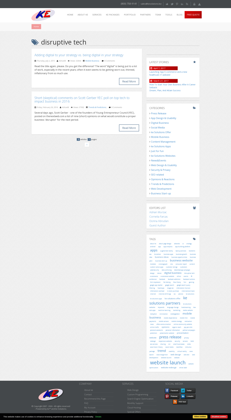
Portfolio (130, 14)
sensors (185, 341)
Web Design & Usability (164, 165)
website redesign (168, 367)
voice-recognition (162, 355)
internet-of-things (165, 294)
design (152, 273)
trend (161, 350)
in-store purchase (173, 291)
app (159, 247)
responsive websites (165, 341)
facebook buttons (189, 279)
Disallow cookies (219, 417)
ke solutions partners (168, 300)
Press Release (158, 113)
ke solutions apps (156, 299)
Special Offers (134, 411)
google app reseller (156, 285)
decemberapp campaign (182, 270)
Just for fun (157, 151)
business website (181, 260)
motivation (188, 321)
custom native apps (156, 267)
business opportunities (179, 257)
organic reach (176, 327)
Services (97, 14)
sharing (163, 344)
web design (176, 354)
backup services (181, 251)
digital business (173, 273)
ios (174, 294)
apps (153, 250)
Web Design (133, 390)
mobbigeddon (175, 314)
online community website (183, 324)
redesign (153, 341)
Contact (88, 394)
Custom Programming (137, 394)
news (152, 324)
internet (153, 294)
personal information (173, 330)
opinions (165, 327)
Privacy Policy (90, 411)
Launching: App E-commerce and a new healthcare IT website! (168, 73)
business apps (168, 254)
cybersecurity (154, 270)
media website (188, 310)
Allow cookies (200, 417)
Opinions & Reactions (163, 179)
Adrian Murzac (158, 212)
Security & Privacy (160, 170)
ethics (179, 276)
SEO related (157, 174)
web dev (186, 355)
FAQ (86, 403)
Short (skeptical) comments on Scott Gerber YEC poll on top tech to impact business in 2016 (81, 99)
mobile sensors (164, 321)
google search (169, 285)
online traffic (154, 327)
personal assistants (156, 330)
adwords (177, 244)
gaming (191, 282)
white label (183, 368)
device (159, 273)
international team (188, 291)
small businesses (178, 344)
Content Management (163, 141)
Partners (145, 14)
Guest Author (157, 225)
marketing (176, 310)
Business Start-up (161, 193)
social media (169, 347)
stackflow (179, 347)
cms (171, 264)
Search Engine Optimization (140, 398)
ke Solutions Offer (161, 132)
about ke (153, 244)
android (152, 247)
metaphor (153, 314)
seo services (154, 344)
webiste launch (166, 358)
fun (185, 282)
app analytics (168, 247)
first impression (155, 282)
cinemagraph (163, 264)
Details (98, 417)
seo (192, 341)
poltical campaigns (189, 330)
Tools (168, 14)
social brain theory (156, 347)
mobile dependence (170, 318)
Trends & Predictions (97, 107)
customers (183, 267)
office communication (163, 324)
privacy (186, 338)
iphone (180, 294)
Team (158, 14)
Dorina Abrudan (159, 221)
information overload (157, 291)
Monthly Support (135, 403)
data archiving (166, 270)
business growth (181, 254)
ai (183, 244)
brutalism (157, 254)
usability (172, 351)
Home (70, 14)
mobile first (184, 318)
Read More (129, 81)
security (177, 341)
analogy (189, 244)
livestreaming (185, 307)
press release (170, 336)
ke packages (112, 14)
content (192, 264)
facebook (162, 279)
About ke (83, 14)
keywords (161, 307)
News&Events (158, 160)
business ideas (162, 257)
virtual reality (182, 351)
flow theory (177, 282)
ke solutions (190, 294)
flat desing (166, 282)
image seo (170, 288)
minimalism (164, 314)
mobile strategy (176, 321)
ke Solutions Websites (163, 155)
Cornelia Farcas (158, 216)
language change (173, 307)
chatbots (153, 264)
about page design (165, 244)
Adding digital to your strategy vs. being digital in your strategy (78, 55)
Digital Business (160, 122)
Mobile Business (92, 61)
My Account (89, 407)
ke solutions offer (172, 298)
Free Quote (193, 14)
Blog (179, 14)
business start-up (161, 261)
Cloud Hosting (134, 407)
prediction (153, 333)
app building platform (182, 247)
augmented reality (166, 251)
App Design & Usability (163, 118)
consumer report (181, 264)
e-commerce (154, 276)
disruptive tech (189, 273)
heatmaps (161, 288)
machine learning (164, 310)
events (186, 276)
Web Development (161, 188)
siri (169, 344)
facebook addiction (174, 279)
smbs (189, 344)
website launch (168, 362)
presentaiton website (167, 333)
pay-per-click (188, 327)
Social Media (158, 127)
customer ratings (171, 267)
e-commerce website (167, 276)
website (176, 358)
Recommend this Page (95, 398)
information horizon (183, 288)
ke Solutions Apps (161, 146)
